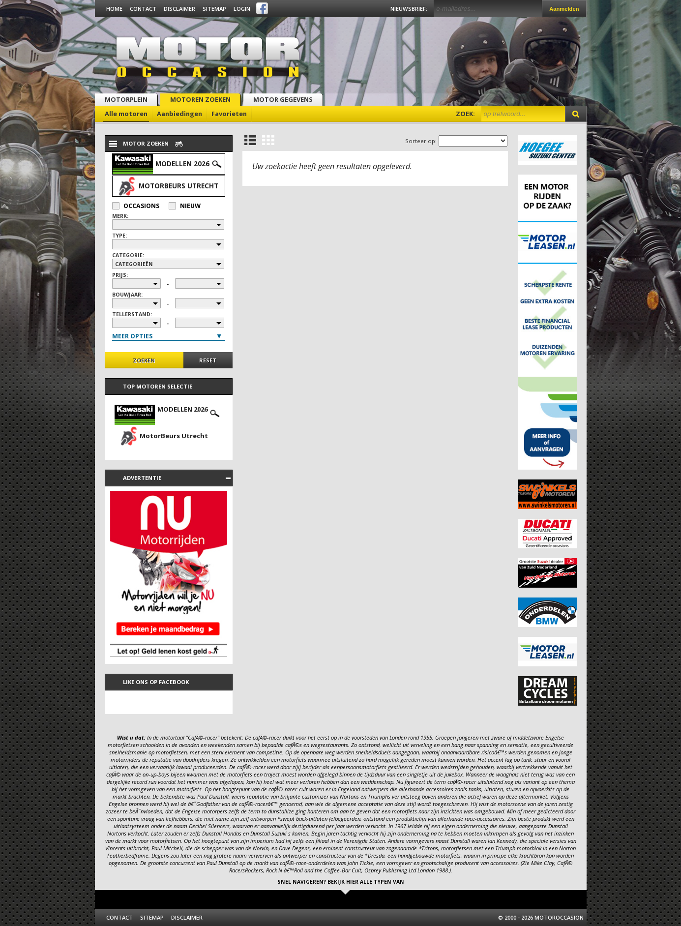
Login (242, 8)
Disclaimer (179, 8)
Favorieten (229, 113)
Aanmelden (564, 9)
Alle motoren (126, 113)
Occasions (135, 206)
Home (114, 8)
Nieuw (185, 206)
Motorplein (126, 99)
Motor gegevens (283, 99)
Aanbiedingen (179, 113)
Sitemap (214, 8)
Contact (143, 8)
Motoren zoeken (200, 99)
